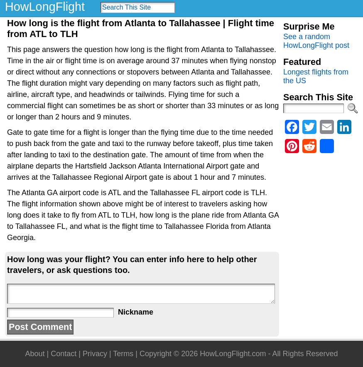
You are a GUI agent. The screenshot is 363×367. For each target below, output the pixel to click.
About (34, 354)
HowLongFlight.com (233, 354)
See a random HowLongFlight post (316, 41)
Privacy (95, 354)
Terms (123, 354)
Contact (63, 354)
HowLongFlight (45, 6)
